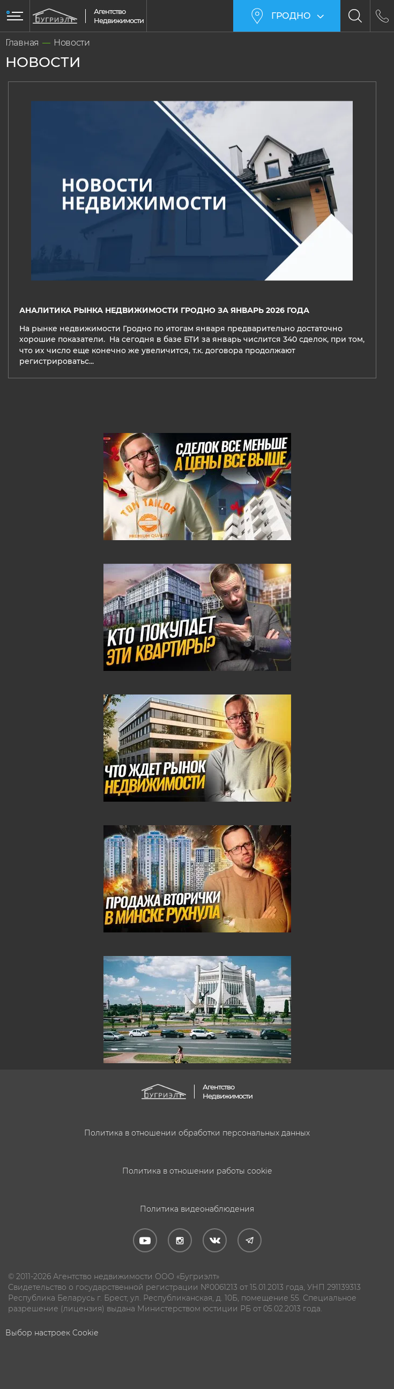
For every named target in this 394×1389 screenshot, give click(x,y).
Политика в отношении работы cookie (197, 1170)
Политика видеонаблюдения (197, 1208)
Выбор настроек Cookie (51, 1332)
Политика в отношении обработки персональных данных (197, 1132)
